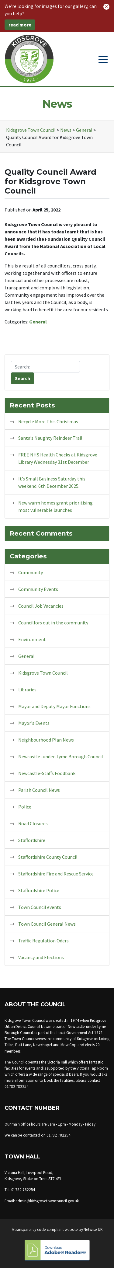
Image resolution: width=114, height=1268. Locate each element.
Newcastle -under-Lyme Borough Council (60, 756)
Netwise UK (93, 1229)
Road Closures (33, 823)
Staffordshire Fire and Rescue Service (56, 874)
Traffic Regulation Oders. (44, 941)
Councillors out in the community (53, 623)
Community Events (38, 589)
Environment (32, 639)
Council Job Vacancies (41, 606)
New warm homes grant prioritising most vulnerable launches (55, 506)
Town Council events (39, 907)
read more (20, 25)
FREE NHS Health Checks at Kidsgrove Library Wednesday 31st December (57, 458)
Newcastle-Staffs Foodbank (46, 773)
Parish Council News (39, 790)
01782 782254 (17, 1086)
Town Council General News (47, 924)
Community (30, 572)
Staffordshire (31, 840)
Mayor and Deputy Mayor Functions (54, 706)
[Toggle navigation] (103, 59)
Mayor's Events (34, 723)
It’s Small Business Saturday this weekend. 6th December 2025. (51, 482)
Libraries (27, 689)
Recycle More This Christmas (48, 421)
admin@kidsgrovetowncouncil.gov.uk (47, 1200)
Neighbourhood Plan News (46, 740)
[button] (106, 6)
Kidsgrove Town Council (43, 673)
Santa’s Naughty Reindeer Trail (50, 438)
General (38, 322)
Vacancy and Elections (41, 957)
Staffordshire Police (38, 890)
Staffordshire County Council (48, 857)
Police (24, 807)
